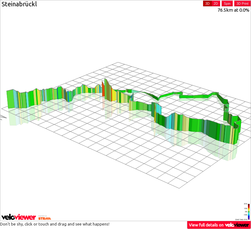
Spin (227, 3)
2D (216, 3)
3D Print (242, 3)
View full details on (219, 224)
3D (207, 3)
